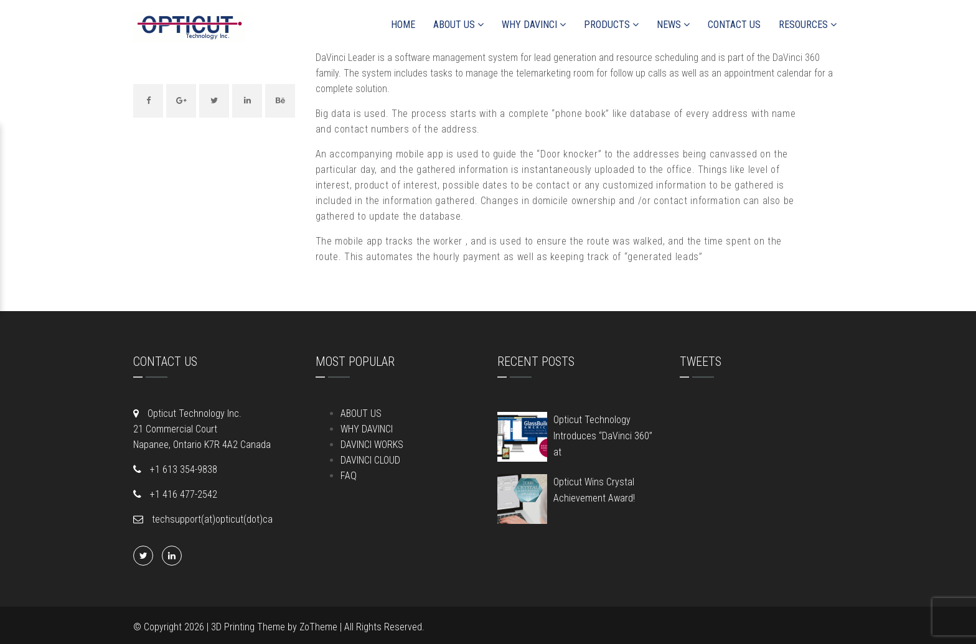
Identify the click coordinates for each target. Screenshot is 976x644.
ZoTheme (318, 627)
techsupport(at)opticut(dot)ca (211, 519)
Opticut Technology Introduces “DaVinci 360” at (602, 436)
